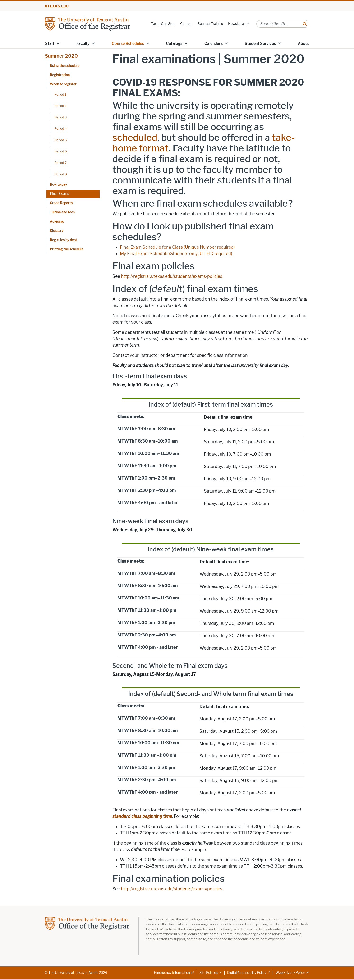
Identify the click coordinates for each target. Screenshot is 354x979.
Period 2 (61, 106)
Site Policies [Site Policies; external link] (208, 973)
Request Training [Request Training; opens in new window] (210, 24)
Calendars (213, 43)
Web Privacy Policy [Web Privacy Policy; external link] (290, 973)
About (303, 43)
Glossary (57, 231)
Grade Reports (61, 203)
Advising (57, 222)
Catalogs (174, 43)
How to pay (58, 185)
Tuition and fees (62, 212)
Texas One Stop (163, 24)
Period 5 (61, 140)
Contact (186, 24)
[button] (58, 43)
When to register (63, 84)
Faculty (83, 43)
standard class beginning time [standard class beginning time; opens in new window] (142, 816)
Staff (49, 43)
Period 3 (61, 117)
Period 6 (61, 151)
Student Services (260, 43)
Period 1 (60, 94)
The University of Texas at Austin (73, 973)
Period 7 (61, 163)
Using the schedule (64, 66)
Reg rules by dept (63, 240)
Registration (60, 75)
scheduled (134, 137)
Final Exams (59, 194)
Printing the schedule (66, 249)
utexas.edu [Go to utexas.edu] (57, 6)
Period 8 (61, 174)
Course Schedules (128, 43)
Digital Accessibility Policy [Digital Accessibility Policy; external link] (246, 973)
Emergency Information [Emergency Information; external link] (172, 973)
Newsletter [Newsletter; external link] (236, 24)
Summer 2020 (61, 56)
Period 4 (61, 128)
